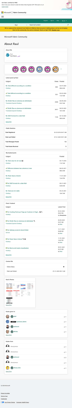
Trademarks (4, 398)
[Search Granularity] (21, 24)
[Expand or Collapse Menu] (2, 17)
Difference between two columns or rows (19, 168)
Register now (56, 30)
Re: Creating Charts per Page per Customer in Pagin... (23, 212)
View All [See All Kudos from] (9, 371)
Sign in (52, 20)
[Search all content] (49, 24)
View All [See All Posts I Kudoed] (9, 255)
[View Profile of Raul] (61, 224)
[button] (9, 286)
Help (58, 20)
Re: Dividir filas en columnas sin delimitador (19, 101)
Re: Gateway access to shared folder (18, 230)
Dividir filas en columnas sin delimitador (19, 108)
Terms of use (4, 396)
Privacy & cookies (5, 393)
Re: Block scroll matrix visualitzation (18, 248)
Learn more (5, 7)
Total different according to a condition (19, 93)
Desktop (8, 88)
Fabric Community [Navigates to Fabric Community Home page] (19, 12)
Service (8, 232)
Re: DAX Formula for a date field (15, 116)
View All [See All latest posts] (9, 122)
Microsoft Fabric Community (15, 36)
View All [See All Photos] (9, 305)
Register (46, 20)
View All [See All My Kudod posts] (9, 197)
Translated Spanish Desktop (14, 103)
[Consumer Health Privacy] (22, 402)
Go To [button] (63, 20)
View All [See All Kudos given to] (9, 335)
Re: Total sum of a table (13, 191)
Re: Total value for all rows (14, 161)
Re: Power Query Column (13, 176)
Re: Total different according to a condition (18, 86)
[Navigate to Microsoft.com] (6, 12)
